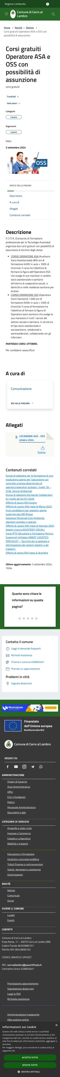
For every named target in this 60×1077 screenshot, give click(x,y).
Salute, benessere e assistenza (24, 869)
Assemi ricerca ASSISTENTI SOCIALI (25, 530)
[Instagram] (24, 766)
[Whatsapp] (41, 766)
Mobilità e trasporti (17, 844)
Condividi (13, 97)
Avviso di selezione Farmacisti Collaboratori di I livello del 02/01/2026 (29, 497)
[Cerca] (53, 14)
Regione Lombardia (15, 4)
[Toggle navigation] (6, 14)
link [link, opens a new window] (13, 1050)
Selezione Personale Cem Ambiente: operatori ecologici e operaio (25, 520)
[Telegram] (32, 766)
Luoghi (11, 915)
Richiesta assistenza (18, 999)
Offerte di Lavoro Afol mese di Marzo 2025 (29, 506)
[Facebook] (7, 766)
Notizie (30, 28)
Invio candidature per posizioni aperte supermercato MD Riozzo (26, 512)
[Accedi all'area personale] (47, 4)
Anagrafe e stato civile (19, 828)
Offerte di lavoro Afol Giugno (21, 503)
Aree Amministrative (18, 787)
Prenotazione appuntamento (22, 983)
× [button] (56, 1025)
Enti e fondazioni (16, 797)
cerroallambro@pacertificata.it (24, 965)
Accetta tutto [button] (30, 1057)
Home (7, 28)
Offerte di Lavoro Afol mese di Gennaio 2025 (30, 526)
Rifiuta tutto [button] (30, 1065)
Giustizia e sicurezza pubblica (23, 859)
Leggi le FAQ (14, 994)
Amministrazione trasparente (23, 1014)
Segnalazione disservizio (20, 989)
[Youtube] (16, 766)
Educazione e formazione (20, 854)
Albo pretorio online (18, 1020)
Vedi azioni (14, 103)
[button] (30, 1071)
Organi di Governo (17, 782)
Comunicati (13, 895)
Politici (11, 802)
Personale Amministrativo (21, 807)
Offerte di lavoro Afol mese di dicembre (27, 553)
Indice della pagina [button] (20, 185)
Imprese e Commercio (19, 833)
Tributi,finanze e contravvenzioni (25, 864)
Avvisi (10, 901)
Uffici (10, 792)
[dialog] (30, 1049)
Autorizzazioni (15, 875)
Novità (18, 28)
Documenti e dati (16, 812)
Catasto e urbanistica (18, 838)
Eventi (10, 920)
